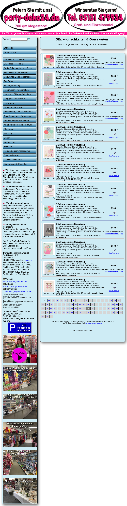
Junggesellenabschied (14, 98)
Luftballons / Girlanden (14, 59)
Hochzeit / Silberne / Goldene (17, 94)
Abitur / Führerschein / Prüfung (18, 125)
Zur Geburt (9, 81)
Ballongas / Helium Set (14, 64)
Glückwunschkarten (13, 159)
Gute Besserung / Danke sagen (18, 116)
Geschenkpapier (11, 155)
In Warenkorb (114, 82)
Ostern (7, 138)
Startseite (8, 48)
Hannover (28, 260)
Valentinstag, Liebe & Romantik (18, 112)
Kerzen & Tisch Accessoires (17, 151)
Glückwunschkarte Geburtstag (70, 56)
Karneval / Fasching (13, 107)
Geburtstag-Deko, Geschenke (18, 77)
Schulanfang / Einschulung (16, 120)
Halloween (9, 103)
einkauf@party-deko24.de (15, 286)
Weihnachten (10, 142)
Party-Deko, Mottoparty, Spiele (18, 68)
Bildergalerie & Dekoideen (16, 164)
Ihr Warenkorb (10, 52)
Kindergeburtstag (12, 85)
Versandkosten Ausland (93, 323)
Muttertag (8, 129)
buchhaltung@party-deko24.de (17, 291)
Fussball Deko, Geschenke (16, 72)
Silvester (8, 146)
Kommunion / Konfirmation (16, 90)
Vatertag (8, 133)
